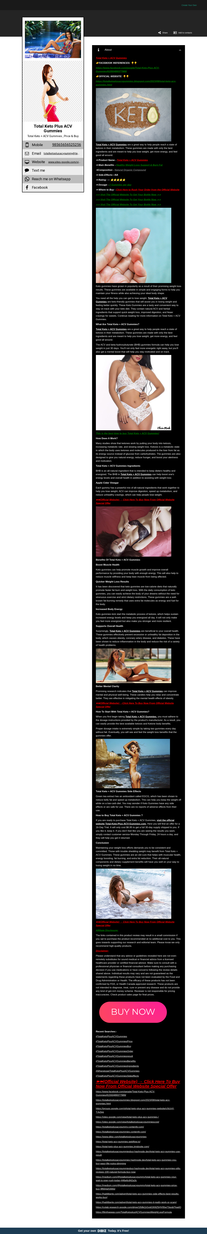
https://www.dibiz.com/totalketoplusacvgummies (121, 1136)
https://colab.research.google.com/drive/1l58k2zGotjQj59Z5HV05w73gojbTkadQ (138, 1207)
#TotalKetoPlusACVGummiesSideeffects (117, 1076)
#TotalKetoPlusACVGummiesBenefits (116, 1061)
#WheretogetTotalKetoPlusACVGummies (118, 1071)
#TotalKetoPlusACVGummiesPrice (114, 1041)
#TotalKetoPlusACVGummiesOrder (114, 1051)
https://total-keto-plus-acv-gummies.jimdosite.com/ (122, 1146)
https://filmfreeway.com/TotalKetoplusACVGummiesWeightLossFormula (134, 1212)
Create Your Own (189, 5)
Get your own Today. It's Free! (103, 1230)
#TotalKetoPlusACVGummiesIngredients (117, 1066)
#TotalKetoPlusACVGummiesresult (114, 1056)
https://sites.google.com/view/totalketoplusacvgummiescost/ (127, 1122)
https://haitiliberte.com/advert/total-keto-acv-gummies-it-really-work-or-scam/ (136, 1202)
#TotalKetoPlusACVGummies (111, 1036)
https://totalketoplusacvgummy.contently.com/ (120, 1127)
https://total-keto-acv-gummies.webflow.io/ (118, 1141)
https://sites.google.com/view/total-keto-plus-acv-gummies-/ (127, 1117)
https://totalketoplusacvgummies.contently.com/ (121, 1131)
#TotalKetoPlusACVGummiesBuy (113, 1046)
